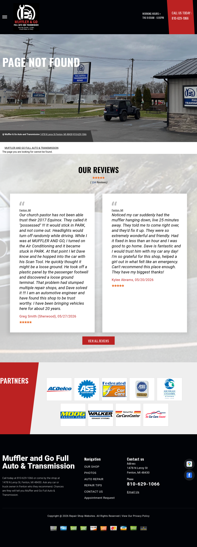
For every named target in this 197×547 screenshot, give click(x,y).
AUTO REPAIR (93, 479)
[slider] (98, 177)
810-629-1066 (180, 18)
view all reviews (98, 340)
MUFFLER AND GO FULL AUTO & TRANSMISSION (31, 147)
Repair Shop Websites (82, 515)
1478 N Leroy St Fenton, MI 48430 (56, 134)
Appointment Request (99, 498)
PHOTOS (90, 473)
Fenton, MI (25, 210)
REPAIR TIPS (93, 485)
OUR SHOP (91, 466)
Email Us (133, 492)
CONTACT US (93, 491)
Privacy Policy (141, 515)
